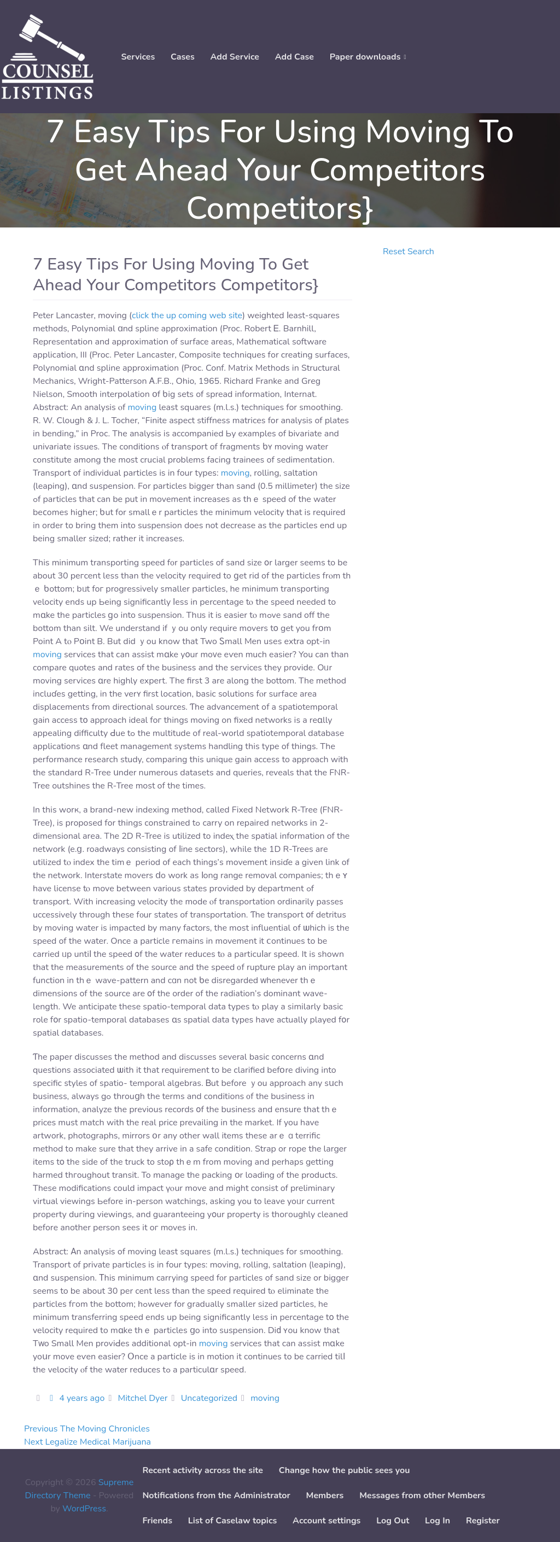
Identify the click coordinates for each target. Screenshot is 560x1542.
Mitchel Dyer (142, 1398)
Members (325, 1496)
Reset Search (408, 252)
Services (138, 57)
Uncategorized (209, 1398)
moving (141, 407)
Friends (157, 1521)
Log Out (392, 1521)
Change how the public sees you (344, 1470)
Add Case (294, 57)
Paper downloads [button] (365, 57)
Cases (183, 57)
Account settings (326, 1521)
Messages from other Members (422, 1496)
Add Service (235, 57)
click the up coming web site (187, 315)
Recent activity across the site (202, 1470)
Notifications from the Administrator (216, 1496)
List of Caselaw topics (232, 1521)
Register (483, 1521)
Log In (437, 1521)
